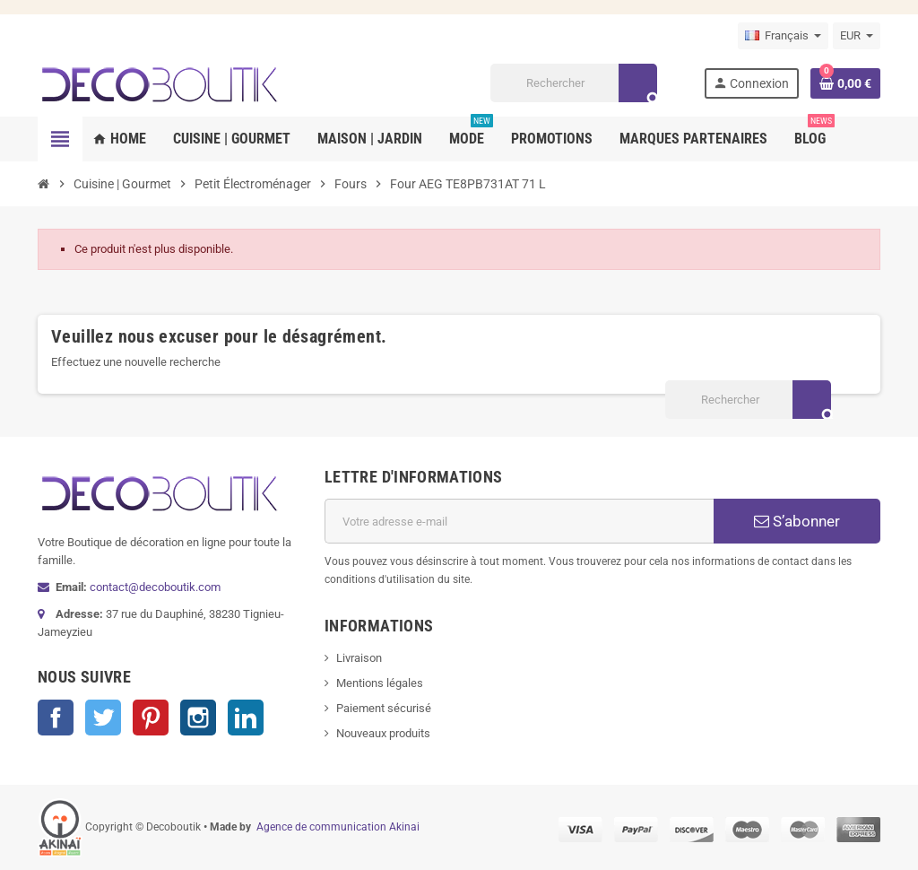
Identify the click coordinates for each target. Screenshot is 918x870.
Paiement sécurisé (383, 708)
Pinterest (151, 717)
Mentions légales (379, 683)
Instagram (198, 717)
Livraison (359, 658)
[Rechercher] (573, 83)
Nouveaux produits (383, 733)
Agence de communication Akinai (338, 827)
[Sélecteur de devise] (856, 35)
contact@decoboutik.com (155, 587)
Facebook (56, 717)
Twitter (103, 717)
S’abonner (797, 521)
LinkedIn (246, 717)
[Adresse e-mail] (519, 521)
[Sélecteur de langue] (783, 35)
